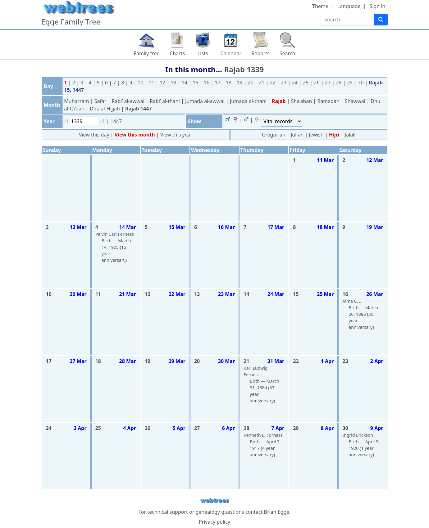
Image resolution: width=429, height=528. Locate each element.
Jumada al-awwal (205, 101)
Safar (101, 101)
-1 (67, 121)
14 (185, 82)
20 (251, 82)
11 (151, 82)
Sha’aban (302, 101)
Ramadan (329, 101)
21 (262, 82)
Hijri (334, 134)
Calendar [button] (231, 53)
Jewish (316, 134)
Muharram (77, 101)
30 (361, 82)
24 (295, 82)
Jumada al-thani (249, 101)
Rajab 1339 (244, 69)
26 (317, 82)
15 (196, 82)
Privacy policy (214, 521)
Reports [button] (260, 53)
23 (284, 82)
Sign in (378, 6)
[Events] (281, 121)
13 (174, 82)
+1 (102, 121)
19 (240, 82)
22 (273, 82)
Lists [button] (203, 53)
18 (229, 82)
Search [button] (287, 53)
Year (49, 121)
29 (350, 82)
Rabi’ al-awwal (129, 101)
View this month (135, 134)
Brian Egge (276, 511)
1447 (116, 121)
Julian (297, 134)
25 (306, 82)
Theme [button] (320, 6)
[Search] (381, 19)
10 (141, 82)
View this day (95, 134)
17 (218, 82)
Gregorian (273, 134)
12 (163, 82)
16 (207, 82)
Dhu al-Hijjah (105, 108)
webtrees (214, 500)
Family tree (147, 53)
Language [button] (349, 6)
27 (328, 82)
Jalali (350, 134)
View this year (176, 134)
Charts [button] (177, 53)
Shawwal (356, 101)
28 (339, 82)
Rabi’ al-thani (165, 101)
